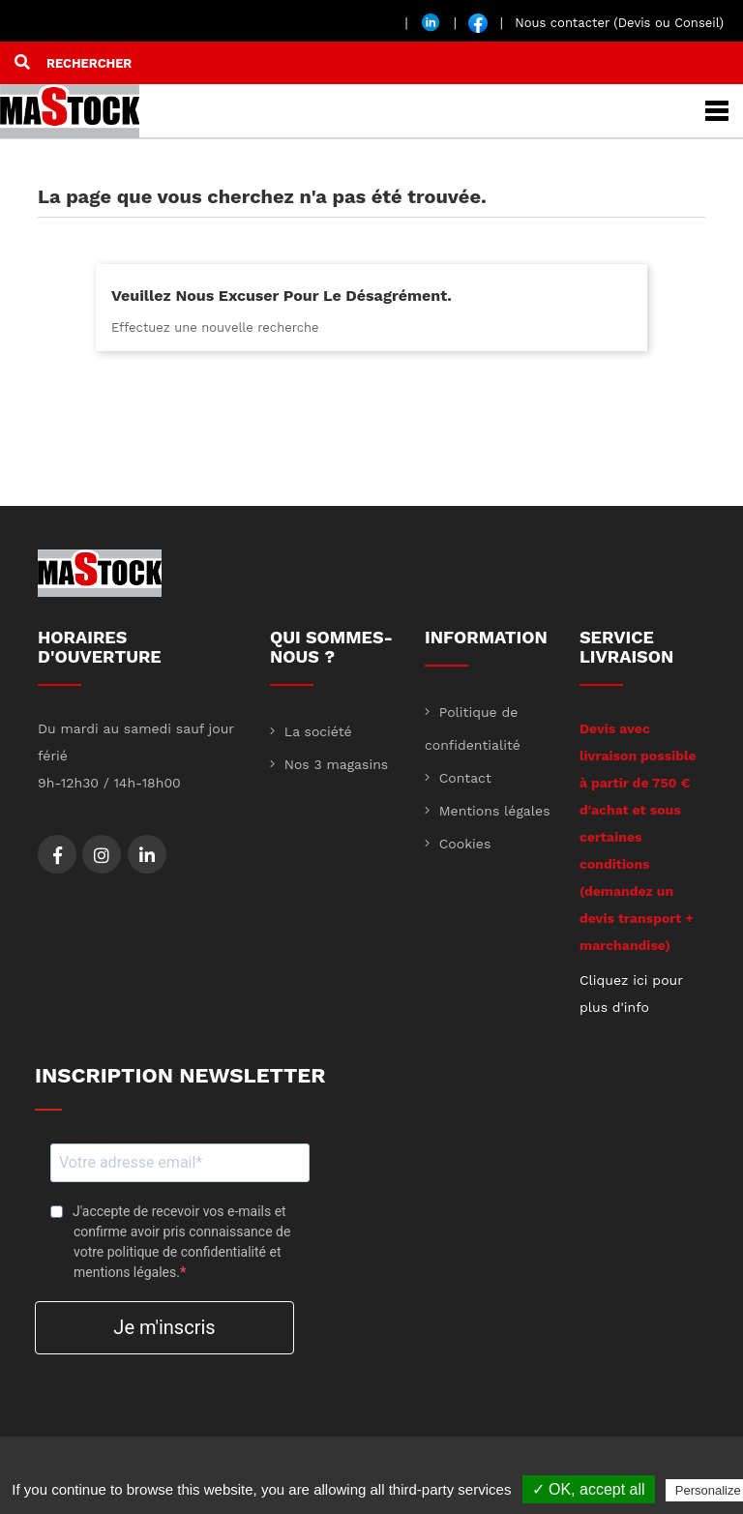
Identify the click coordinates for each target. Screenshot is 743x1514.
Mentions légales (492, 810)
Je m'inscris (164, 1327)
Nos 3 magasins (334, 764)
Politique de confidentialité (472, 728)
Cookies (462, 843)
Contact (462, 778)
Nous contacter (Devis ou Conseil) (619, 22)
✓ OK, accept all (588, 1489)
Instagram (101, 855)
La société (316, 731)
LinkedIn (147, 855)
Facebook (57, 855)
